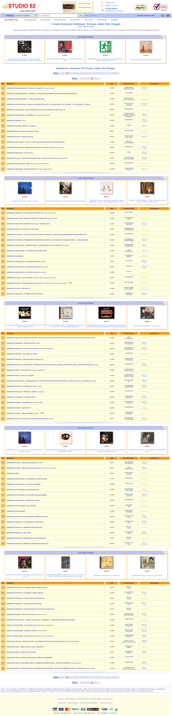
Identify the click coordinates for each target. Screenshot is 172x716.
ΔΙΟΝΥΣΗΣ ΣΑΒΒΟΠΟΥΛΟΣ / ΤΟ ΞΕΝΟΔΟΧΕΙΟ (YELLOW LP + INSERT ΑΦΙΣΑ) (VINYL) (25, 325)
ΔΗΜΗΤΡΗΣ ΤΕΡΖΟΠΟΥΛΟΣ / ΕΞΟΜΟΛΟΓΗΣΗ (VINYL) (24, 267)
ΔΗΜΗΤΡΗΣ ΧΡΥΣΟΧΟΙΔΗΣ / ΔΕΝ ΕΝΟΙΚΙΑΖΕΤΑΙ (22, 489)
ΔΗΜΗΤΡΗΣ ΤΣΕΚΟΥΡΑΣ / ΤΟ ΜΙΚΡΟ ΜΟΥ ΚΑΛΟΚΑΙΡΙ (24, 294)
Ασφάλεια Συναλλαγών (106, 703)
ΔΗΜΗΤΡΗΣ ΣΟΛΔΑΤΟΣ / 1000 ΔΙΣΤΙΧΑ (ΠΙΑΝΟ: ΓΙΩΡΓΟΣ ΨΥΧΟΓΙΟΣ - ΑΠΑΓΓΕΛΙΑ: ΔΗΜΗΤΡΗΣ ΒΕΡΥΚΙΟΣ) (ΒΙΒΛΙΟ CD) (46, 234)
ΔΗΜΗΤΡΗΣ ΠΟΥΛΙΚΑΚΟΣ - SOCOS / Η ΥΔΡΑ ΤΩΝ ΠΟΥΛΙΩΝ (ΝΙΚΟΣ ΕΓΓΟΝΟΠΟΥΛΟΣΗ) (35, 142)
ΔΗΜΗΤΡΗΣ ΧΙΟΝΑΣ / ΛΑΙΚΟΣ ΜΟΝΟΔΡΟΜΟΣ (21, 462)
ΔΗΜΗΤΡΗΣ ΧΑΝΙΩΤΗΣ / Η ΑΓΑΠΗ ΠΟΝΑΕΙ (20, 397)
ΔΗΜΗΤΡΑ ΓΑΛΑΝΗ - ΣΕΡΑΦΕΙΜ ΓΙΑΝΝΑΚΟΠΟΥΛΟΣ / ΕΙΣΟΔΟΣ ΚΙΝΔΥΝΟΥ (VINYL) (105, 59)
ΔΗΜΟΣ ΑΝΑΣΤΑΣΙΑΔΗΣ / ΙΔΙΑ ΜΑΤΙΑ (19, 636)
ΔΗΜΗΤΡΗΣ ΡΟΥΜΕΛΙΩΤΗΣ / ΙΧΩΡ (18, 163)
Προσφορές (114, 20)
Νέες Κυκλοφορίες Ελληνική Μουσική (85, 5)
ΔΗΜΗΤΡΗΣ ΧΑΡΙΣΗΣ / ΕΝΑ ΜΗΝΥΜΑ (19, 402)
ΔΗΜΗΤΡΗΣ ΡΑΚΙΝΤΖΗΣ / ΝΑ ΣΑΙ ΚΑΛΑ (19, 153)
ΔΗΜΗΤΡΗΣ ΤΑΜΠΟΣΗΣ (14, 256)
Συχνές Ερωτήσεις (108, 699)
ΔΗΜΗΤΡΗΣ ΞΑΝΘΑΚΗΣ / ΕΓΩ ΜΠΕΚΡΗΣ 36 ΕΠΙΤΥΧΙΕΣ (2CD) (24, 575)
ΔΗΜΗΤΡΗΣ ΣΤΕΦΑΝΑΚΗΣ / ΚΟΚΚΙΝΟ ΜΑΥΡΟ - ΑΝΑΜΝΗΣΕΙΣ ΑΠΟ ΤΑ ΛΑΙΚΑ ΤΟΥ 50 (35, 245)
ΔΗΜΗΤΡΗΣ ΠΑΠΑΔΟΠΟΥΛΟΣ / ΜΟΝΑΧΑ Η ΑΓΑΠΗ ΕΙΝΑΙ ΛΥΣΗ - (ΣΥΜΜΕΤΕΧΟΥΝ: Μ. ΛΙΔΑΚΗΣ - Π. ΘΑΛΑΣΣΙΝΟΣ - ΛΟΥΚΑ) (48, 104)
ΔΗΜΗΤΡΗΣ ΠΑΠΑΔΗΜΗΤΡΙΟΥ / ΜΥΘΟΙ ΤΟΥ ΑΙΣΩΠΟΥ (24, 88)
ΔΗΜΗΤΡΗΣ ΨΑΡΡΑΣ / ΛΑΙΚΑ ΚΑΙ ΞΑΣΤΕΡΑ (20, 614)
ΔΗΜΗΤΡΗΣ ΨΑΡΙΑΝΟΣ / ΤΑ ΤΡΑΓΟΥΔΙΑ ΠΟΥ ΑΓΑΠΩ (23, 603)
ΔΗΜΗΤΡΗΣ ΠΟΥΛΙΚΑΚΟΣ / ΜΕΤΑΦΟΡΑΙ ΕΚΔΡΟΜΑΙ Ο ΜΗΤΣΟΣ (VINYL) (30, 147)
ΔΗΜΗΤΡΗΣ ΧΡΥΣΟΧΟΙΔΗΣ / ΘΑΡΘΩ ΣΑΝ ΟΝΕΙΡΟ (23, 500)
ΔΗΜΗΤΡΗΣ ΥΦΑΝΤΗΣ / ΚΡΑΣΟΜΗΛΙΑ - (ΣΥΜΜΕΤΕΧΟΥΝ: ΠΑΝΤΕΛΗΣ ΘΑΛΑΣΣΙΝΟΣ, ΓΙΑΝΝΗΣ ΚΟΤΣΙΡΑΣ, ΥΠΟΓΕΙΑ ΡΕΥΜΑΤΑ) (49, 364)
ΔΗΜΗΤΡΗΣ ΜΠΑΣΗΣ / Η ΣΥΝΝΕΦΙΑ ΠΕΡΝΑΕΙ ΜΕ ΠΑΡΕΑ (65, 201)
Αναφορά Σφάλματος (72, 703)
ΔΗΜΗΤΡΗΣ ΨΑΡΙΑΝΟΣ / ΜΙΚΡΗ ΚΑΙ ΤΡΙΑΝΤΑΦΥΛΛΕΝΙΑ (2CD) (27, 543)
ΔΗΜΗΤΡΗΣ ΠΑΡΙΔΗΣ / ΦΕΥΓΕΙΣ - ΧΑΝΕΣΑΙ (21, 126)
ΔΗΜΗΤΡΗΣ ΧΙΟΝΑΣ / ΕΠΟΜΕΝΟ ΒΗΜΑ (19, 413)
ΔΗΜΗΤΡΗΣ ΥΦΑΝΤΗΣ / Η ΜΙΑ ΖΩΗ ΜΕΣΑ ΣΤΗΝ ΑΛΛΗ (24, 359)
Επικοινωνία (115, 5)
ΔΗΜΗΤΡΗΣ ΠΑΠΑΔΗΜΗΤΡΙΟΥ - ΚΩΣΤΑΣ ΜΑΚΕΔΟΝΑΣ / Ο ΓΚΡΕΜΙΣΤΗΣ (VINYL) (65, 450)
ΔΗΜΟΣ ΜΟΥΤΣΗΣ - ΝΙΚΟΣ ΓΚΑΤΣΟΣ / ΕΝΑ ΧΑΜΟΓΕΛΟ (25, 646)
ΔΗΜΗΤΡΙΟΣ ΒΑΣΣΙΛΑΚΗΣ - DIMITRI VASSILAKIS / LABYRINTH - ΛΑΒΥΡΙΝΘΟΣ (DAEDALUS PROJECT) (41, 620)
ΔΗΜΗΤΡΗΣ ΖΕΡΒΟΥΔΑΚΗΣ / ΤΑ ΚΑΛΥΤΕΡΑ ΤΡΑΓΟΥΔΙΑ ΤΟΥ (65, 59)
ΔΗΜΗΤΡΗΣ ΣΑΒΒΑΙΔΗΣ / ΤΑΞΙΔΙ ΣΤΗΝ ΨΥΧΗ (21, 169)
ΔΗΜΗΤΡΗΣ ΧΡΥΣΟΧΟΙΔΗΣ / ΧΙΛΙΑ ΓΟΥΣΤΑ (21, 506)
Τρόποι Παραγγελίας (71, 699)
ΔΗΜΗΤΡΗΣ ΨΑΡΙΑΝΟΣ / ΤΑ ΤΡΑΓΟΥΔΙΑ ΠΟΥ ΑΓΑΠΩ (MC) (25, 598)
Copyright (56, 713)
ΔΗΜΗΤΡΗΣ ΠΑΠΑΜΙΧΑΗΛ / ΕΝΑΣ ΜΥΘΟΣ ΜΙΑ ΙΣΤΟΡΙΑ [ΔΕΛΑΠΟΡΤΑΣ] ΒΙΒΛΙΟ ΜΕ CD (35, 109)
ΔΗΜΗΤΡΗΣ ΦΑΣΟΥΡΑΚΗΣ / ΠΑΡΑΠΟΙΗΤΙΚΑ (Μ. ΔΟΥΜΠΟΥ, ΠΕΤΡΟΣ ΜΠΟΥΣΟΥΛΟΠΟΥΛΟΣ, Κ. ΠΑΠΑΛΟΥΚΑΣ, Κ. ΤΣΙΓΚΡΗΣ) (48, 381)
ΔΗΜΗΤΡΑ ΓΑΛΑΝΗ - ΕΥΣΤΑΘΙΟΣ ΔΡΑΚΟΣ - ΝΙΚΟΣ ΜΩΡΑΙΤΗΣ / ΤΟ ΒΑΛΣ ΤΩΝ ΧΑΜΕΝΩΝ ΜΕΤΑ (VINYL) (106, 201)
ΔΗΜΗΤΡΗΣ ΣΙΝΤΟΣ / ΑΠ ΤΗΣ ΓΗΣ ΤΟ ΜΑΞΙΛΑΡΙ (22, 229)
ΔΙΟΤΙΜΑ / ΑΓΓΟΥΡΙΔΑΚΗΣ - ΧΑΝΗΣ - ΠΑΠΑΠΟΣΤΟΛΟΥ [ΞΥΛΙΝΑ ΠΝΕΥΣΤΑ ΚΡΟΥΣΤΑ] (147, 201)
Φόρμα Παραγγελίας (83, 699)
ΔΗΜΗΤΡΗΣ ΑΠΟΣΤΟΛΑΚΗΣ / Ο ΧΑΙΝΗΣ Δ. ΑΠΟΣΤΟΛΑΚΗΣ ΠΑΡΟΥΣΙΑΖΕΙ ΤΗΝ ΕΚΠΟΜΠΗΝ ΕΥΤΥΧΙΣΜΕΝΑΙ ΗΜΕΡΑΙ (106, 325)
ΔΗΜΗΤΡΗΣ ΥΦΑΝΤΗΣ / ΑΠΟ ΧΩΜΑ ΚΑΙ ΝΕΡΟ (21, 354)
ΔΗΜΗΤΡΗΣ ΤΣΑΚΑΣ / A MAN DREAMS (19, 277)
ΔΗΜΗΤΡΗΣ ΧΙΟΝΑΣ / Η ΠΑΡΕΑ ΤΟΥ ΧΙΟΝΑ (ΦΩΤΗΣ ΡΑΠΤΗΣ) (27, 418)
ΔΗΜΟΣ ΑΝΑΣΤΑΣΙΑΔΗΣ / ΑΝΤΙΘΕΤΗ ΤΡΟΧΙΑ (21, 630)
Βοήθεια (108, 5)
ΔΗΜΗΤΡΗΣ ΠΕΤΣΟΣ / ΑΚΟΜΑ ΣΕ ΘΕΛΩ (19, 136)
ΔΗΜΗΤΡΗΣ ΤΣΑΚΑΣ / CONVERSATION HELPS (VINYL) (24, 283)
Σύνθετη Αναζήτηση (91, 15)
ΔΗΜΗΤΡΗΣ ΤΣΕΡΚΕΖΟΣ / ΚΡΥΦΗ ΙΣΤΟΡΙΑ (20, 343)
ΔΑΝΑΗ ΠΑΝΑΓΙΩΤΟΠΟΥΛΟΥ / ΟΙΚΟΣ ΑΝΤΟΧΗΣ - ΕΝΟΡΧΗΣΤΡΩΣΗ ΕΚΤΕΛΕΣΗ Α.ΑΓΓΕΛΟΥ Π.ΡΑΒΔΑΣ (24, 59)
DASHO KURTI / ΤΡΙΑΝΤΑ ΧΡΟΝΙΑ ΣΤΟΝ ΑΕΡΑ (145, 59)
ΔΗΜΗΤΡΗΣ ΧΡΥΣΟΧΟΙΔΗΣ (15, 511)
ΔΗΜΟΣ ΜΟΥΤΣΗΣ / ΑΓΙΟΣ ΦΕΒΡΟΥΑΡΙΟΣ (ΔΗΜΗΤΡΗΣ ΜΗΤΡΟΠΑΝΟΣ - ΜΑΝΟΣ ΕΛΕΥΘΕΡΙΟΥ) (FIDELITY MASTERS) (45, 668)
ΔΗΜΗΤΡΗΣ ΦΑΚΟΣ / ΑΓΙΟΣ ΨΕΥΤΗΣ (18, 370)
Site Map (93, 699)
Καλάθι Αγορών (110, 2)
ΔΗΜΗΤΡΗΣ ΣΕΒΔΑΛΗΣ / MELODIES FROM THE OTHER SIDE (26, 218)
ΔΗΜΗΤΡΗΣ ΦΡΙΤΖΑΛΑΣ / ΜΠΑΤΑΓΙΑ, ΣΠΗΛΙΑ (22, 391)
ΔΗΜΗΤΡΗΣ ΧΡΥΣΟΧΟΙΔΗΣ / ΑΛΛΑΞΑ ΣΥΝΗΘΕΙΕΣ (23, 484)
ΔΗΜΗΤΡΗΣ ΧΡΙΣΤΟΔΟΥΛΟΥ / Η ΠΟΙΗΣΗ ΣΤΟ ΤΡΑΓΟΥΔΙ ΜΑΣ (26, 479)
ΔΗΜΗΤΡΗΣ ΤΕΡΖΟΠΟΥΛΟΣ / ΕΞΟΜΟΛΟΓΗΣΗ (21, 272)
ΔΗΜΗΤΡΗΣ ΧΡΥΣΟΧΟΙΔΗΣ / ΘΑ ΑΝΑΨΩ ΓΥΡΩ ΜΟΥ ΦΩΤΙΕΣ (26, 495)
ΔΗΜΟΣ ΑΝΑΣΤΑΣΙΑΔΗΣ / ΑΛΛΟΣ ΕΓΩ (19, 625)
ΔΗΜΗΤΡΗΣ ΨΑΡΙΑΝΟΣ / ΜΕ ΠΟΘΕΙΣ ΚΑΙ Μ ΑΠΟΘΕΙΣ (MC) (26, 538)
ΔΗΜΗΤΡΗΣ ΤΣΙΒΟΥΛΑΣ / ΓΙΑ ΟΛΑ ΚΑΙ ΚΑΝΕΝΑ (22, 348)
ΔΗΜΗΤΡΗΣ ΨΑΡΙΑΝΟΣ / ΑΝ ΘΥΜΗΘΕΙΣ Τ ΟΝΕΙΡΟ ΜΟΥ (25, 522)
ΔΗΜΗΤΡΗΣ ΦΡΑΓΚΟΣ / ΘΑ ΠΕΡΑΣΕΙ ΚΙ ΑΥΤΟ (21, 386)
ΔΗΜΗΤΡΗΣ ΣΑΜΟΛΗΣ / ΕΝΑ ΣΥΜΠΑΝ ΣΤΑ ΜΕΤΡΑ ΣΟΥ (25, 213)
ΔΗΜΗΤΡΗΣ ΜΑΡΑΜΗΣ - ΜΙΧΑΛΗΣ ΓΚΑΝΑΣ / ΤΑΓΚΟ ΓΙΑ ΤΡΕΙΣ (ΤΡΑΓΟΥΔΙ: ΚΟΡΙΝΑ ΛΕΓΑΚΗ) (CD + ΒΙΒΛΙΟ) (65, 575)
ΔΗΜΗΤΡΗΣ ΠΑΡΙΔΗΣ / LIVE (15, 120)
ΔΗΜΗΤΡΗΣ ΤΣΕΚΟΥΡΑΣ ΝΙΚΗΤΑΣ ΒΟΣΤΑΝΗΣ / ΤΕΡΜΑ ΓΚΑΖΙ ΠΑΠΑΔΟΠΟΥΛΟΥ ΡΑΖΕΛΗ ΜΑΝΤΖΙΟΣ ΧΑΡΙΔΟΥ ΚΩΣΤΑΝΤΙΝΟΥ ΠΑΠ (50, 337)
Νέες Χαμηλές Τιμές (11, 20)
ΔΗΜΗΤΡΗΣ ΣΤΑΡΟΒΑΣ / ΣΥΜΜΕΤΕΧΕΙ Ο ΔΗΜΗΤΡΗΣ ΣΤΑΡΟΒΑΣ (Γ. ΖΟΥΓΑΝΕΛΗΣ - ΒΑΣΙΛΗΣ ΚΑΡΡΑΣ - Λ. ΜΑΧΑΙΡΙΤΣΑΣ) (47, 240)
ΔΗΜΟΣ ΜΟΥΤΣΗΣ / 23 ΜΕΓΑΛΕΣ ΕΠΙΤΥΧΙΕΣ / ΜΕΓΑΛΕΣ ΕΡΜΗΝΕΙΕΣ (29, 657)
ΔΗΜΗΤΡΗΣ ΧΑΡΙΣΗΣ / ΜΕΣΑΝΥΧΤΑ (18, 408)
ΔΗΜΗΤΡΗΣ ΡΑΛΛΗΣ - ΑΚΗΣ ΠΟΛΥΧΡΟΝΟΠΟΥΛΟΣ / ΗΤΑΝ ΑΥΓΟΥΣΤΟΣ (30, 158)
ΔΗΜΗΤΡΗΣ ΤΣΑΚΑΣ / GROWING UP (18, 288)
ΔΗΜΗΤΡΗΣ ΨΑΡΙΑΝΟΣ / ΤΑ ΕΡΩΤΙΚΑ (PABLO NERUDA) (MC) (26, 587)
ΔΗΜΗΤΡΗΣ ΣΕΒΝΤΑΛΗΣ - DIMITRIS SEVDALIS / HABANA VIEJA (28, 223)
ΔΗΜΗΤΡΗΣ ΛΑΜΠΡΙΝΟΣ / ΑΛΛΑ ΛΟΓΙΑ (147, 326)
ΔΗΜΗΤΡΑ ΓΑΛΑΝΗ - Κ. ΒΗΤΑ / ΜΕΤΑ (24, 201)
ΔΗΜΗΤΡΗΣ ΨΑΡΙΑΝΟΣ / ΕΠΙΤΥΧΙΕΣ (18, 532)
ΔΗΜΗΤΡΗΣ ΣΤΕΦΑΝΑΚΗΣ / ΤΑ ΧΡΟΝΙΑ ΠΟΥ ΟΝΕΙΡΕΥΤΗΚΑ (26, 250)
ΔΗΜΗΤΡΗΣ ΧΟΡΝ (12, 473)
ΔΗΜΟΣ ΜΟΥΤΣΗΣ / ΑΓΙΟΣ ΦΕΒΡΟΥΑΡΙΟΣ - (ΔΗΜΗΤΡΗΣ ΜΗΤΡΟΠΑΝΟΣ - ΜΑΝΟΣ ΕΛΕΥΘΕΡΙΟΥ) (38, 663)
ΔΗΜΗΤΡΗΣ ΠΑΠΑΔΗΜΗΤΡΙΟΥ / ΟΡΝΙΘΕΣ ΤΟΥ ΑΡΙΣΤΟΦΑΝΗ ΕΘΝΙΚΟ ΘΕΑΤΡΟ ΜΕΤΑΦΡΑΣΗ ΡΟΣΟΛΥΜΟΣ (41, 93)
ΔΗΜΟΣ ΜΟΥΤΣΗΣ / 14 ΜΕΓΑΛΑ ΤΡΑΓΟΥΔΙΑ (21, 652)
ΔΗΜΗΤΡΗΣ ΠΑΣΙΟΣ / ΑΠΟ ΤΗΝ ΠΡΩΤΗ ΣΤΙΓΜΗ (22, 131)
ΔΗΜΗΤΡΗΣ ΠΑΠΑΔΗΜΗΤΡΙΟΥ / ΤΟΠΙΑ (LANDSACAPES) (25, 99)
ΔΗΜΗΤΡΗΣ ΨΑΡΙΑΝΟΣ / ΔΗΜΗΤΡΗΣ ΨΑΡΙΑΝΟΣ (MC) (24, 527)
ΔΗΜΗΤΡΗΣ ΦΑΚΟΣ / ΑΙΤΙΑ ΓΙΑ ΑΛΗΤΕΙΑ (20, 375)
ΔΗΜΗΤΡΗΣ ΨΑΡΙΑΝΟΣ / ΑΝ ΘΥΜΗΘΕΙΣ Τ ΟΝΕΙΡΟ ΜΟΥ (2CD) (147, 450)
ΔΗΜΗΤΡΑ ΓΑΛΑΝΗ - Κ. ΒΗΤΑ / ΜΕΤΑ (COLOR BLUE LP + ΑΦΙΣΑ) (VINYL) (25, 450)
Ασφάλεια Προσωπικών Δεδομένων (89, 703)
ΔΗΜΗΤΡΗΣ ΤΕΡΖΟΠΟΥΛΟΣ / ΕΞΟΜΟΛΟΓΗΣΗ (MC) (23, 261)
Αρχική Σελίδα (62, 703)
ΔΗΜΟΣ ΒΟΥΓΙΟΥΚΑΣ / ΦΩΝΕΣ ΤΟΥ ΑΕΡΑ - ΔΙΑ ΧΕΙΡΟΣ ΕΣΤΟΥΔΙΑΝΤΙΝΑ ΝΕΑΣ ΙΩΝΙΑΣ (35, 641)
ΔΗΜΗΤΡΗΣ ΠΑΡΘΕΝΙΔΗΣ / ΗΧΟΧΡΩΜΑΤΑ (20, 115)
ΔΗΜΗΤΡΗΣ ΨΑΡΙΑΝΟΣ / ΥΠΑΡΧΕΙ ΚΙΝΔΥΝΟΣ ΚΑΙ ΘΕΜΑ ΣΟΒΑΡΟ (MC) (30, 609)
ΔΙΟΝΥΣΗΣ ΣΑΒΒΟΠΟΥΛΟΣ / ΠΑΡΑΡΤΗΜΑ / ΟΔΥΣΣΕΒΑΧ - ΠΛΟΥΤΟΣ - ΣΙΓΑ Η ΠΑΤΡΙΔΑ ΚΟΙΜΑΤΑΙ (65, 325)
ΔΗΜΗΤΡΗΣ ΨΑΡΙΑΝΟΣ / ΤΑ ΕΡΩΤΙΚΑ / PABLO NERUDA (25, 593)
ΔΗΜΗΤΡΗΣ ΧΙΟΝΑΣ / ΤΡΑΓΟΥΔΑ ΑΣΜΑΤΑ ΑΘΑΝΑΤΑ (24, 468)
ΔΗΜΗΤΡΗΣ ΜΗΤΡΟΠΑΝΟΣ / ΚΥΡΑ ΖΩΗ (106, 575)
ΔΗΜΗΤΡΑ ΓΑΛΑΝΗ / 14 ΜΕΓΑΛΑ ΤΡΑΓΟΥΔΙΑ (147, 575)
